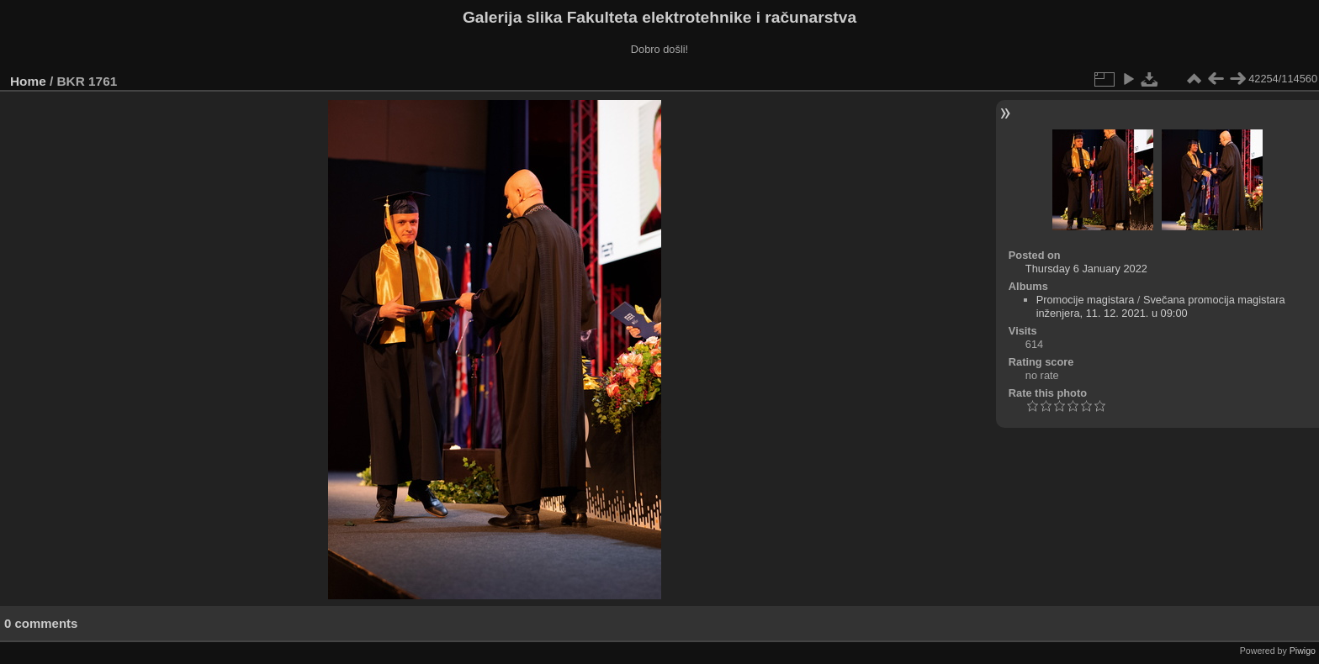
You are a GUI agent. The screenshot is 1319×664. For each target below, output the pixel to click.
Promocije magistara (1085, 299)
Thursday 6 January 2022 (1086, 268)
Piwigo (1303, 651)
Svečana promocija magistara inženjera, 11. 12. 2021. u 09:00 (1160, 306)
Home (28, 81)
